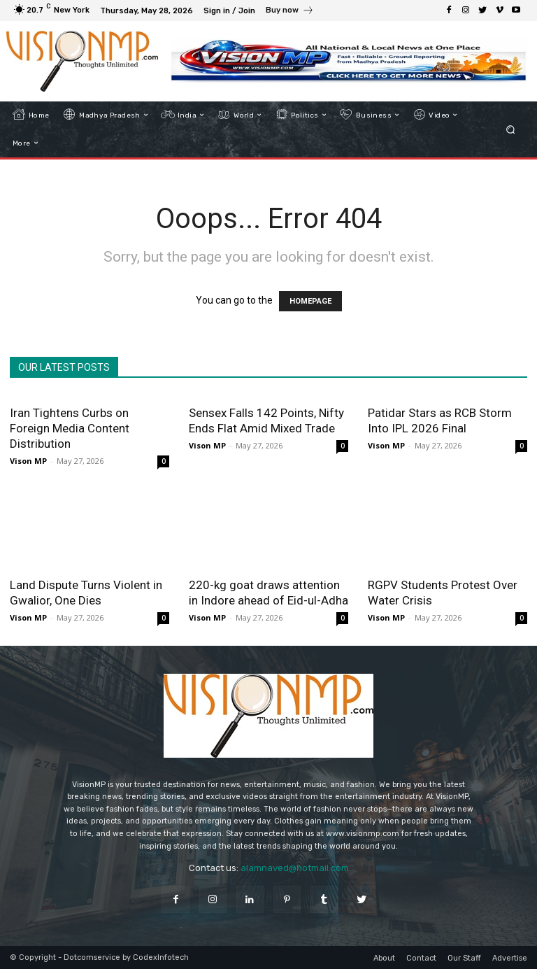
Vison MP (28, 460)
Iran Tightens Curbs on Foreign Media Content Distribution (69, 428)
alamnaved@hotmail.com (295, 868)
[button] (510, 129)
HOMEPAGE (310, 301)
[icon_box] (290, 12)
